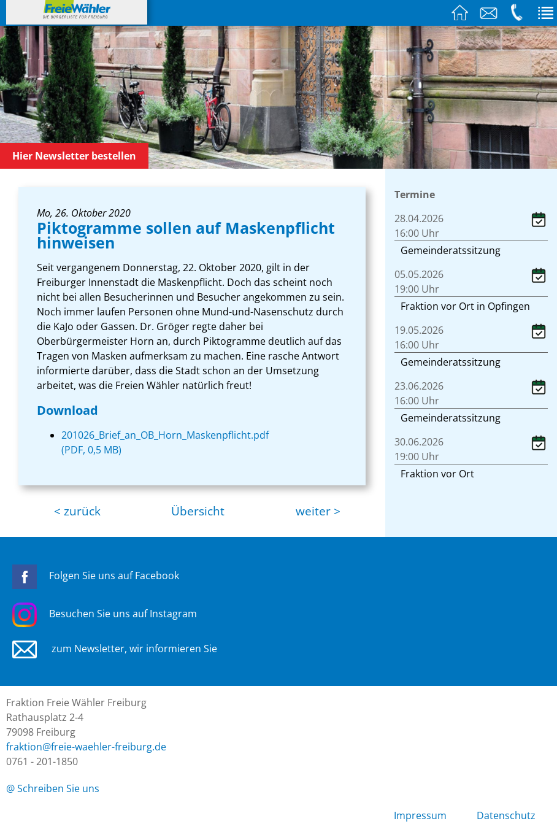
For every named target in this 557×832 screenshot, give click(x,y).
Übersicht (198, 511)
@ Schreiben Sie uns (52, 788)
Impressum (420, 815)
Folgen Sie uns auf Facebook (95, 575)
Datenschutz (506, 815)
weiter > (318, 511)
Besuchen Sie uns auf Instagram (104, 613)
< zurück (77, 511)
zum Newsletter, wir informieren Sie (114, 648)
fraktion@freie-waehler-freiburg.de (86, 746)
